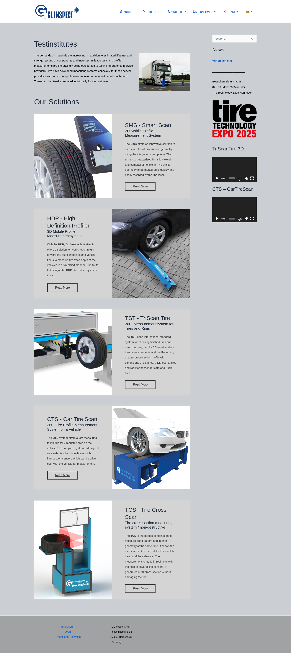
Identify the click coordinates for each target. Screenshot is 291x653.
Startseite (130, 12)
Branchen (179, 11)
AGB (68, 631)
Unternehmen (206, 11)
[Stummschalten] (246, 178)
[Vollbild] (252, 178)
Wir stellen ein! (222, 60)
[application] (161, 11)
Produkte (154, 11)
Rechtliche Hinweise (68, 636)
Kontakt (232, 11)
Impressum (68, 626)
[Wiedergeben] (217, 178)
